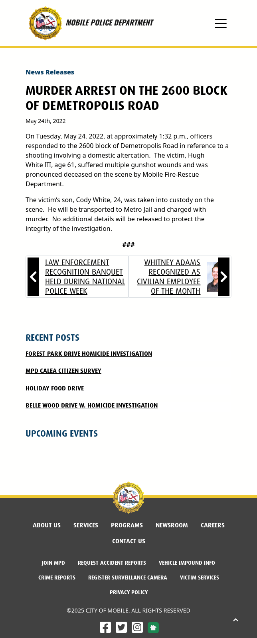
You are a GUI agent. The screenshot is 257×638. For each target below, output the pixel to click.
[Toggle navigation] (220, 23)
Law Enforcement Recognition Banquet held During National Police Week (85, 276)
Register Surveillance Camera (127, 577)
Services (85, 525)
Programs (127, 525)
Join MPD (53, 562)
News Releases (50, 72)
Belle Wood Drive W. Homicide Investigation (92, 405)
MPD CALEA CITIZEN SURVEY (63, 371)
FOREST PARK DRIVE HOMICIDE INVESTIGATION (89, 353)
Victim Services (199, 577)
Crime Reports (56, 577)
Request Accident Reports (112, 562)
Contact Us (128, 541)
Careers (213, 525)
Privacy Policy (129, 592)
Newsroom (172, 525)
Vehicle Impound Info (187, 562)
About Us (47, 525)
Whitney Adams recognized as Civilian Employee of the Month (168, 276)
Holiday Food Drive (55, 388)
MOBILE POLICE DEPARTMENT (89, 23)
